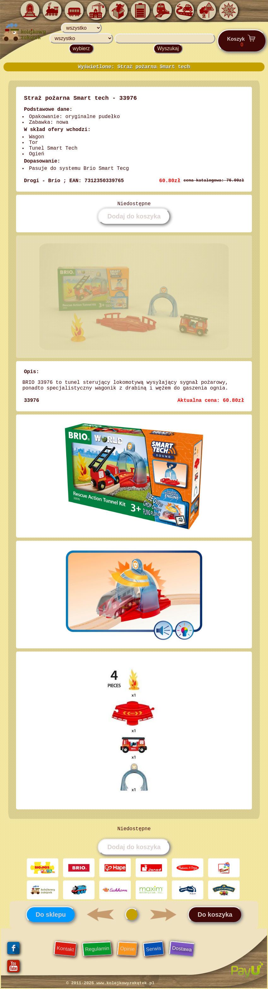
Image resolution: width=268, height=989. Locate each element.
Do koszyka (215, 914)
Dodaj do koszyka (134, 216)
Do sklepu (51, 914)
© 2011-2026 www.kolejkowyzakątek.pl (110, 983)
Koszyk (242, 40)
